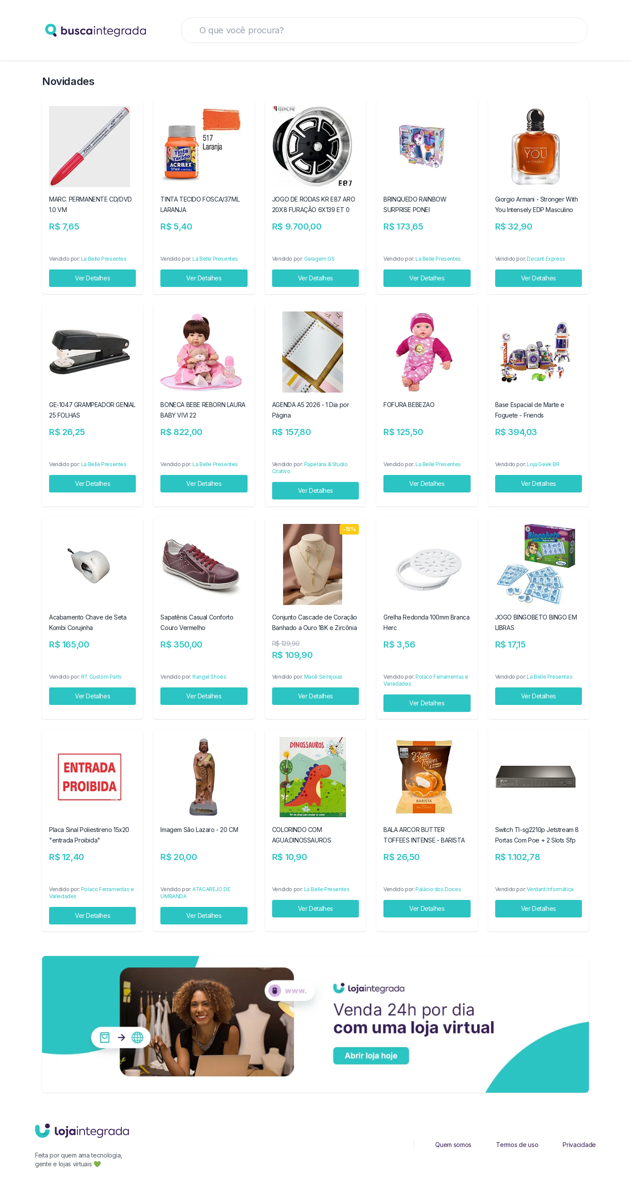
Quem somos (453, 1144)
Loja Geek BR (543, 464)
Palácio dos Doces (438, 889)
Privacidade (579, 1144)
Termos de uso (517, 1144)
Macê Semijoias (323, 676)
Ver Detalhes (92, 278)
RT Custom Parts (101, 676)
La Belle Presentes (104, 258)
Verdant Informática (550, 889)
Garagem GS (319, 258)
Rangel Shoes (209, 676)
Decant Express (546, 258)
